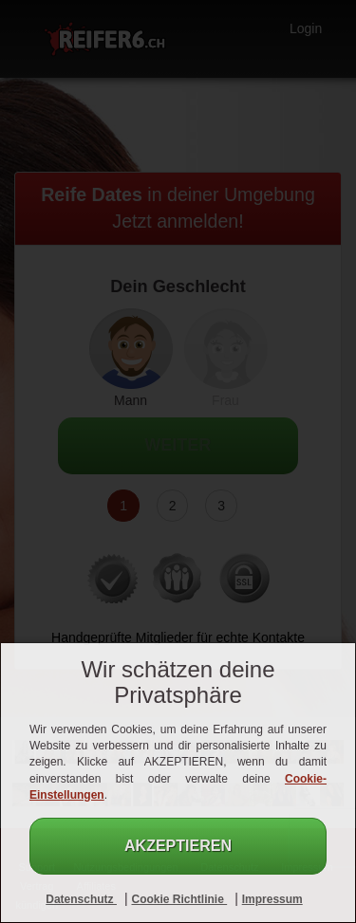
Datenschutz (81, 899)
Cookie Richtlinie (179, 899)
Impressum (272, 899)
